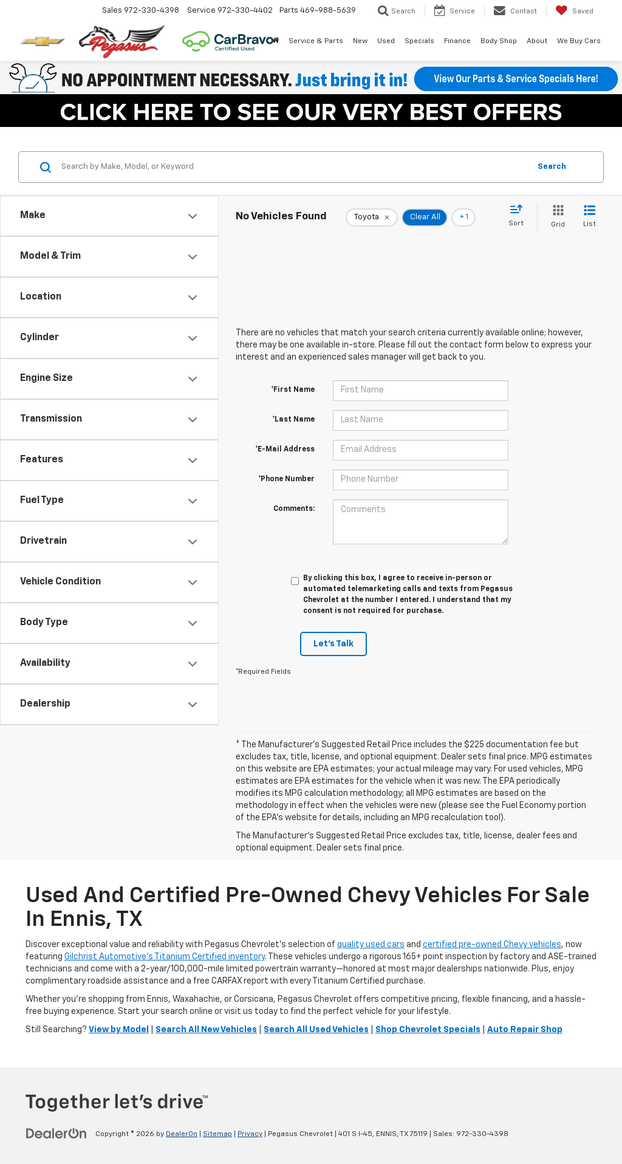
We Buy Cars (579, 41)
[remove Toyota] (372, 217)
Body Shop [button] (498, 41)
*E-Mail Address (285, 449)
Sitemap (217, 1134)
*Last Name (293, 419)
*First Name (293, 390)
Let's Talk (333, 644)
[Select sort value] (519, 216)
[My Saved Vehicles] (574, 11)
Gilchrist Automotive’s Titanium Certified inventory (164, 957)
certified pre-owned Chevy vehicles (492, 944)
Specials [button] (419, 41)
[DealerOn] (56, 1133)
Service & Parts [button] (316, 41)
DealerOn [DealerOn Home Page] (181, 1134)
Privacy (250, 1134)
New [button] (360, 41)
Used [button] (386, 41)
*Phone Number (286, 479)
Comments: (294, 509)
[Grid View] (555, 217)
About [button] (537, 41)
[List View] (589, 217)
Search (552, 167)
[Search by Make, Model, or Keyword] (293, 167)
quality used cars (371, 944)
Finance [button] (457, 41)
